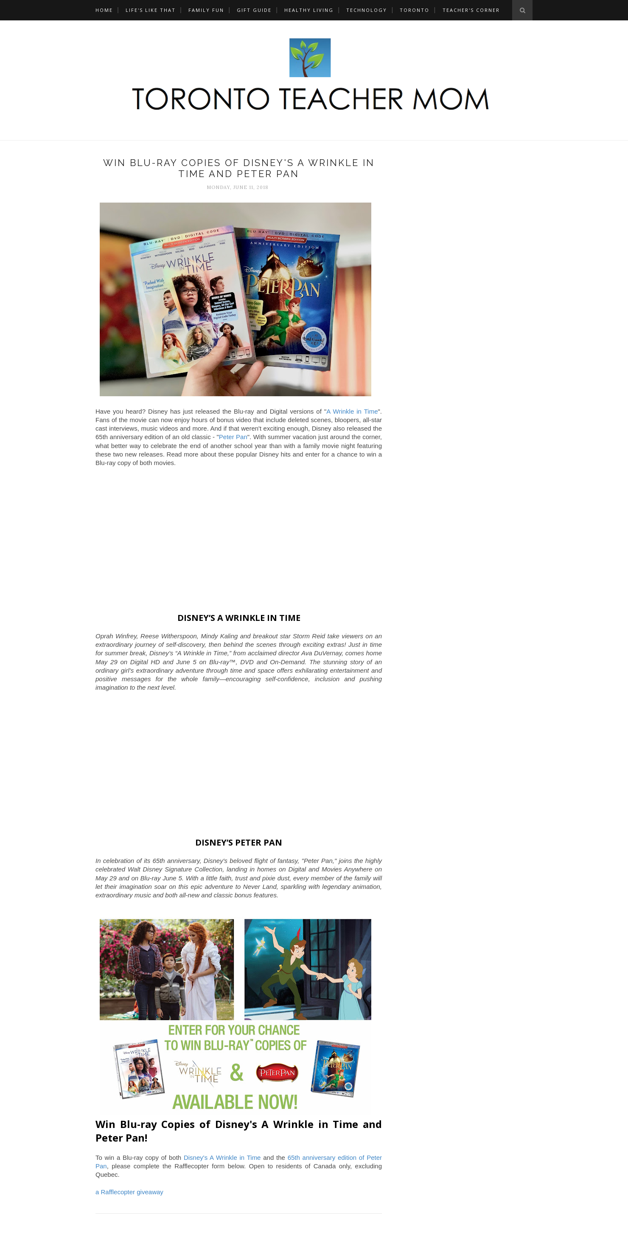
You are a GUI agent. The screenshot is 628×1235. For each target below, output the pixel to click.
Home (104, 10)
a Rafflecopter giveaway (129, 1192)
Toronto (414, 10)
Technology (366, 10)
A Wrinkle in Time (352, 411)
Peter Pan (233, 436)
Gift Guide (254, 10)
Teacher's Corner (471, 10)
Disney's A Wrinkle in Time (222, 1157)
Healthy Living (309, 10)
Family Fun (206, 10)
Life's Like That (151, 10)
